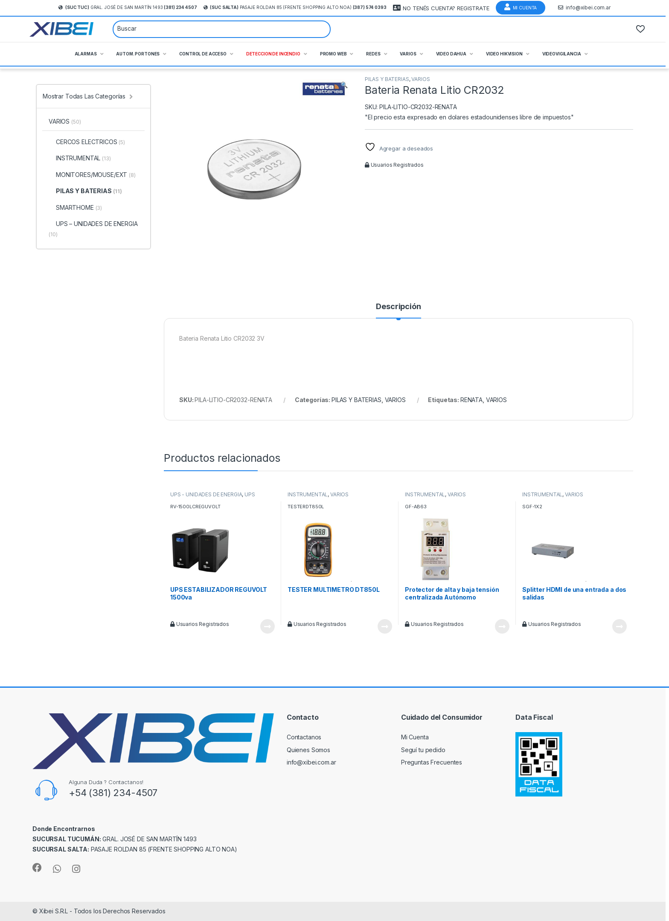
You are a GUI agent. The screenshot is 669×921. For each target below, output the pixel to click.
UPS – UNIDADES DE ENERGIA (93, 228)
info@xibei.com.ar (584, 8)
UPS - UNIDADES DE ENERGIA (206, 494)
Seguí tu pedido (423, 749)
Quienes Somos (308, 749)
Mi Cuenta (520, 6)
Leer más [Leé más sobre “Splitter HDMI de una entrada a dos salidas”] (619, 626)
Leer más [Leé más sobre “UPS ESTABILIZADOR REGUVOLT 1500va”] (267, 626)
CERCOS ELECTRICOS (87, 141)
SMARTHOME (75, 207)
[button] (344, 85)
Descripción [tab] (398, 307)
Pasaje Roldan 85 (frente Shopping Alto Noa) (295, 7)
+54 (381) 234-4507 (113, 792)
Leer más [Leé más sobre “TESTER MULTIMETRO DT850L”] (385, 626)
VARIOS (420, 79)
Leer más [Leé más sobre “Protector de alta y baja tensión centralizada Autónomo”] (502, 626)
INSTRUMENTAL (308, 494)
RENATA (471, 399)
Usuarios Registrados (394, 165)
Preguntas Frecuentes (431, 762)
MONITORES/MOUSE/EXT (92, 174)
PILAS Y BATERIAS (387, 79)
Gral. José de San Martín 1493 (127, 7)
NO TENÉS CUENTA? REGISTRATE (441, 8)
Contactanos (304, 737)
